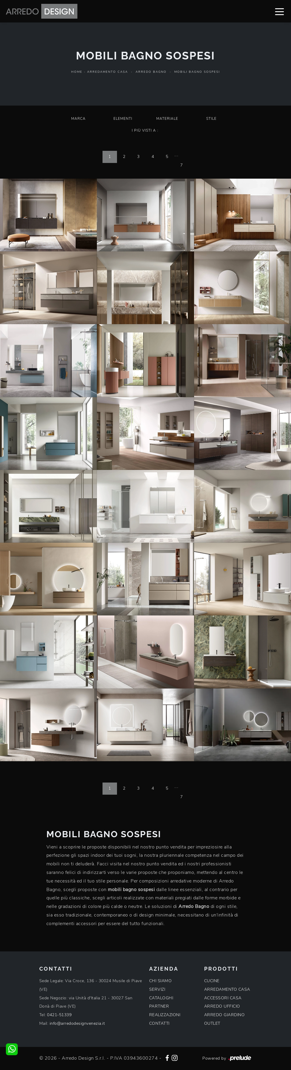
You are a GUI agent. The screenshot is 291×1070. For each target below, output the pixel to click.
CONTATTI (159, 1023)
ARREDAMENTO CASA (227, 989)
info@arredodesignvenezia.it (77, 1023)
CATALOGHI (161, 998)
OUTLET (212, 1023)
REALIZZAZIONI (165, 1015)
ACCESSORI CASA (223, 998)
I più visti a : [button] (145, 130)
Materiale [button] (167, 118)
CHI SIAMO (160, 981)
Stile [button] (211, 118)
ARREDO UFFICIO (222, 1006)
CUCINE (212, 981)
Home (76, 72)
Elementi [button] (122, 118)
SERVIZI (157, 989)
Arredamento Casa (107, 72)
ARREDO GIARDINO (224, 1015)
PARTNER (159, 1006)
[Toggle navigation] (279, 11)
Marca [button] (78, 118)
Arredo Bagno (151, 72)
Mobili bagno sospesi (197, 72)
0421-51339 (59, 1015)
